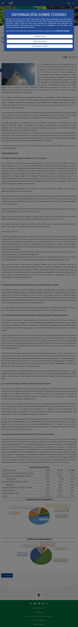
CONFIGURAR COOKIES (40, 46)
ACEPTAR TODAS (39, 36)
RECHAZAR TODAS (39, 41)
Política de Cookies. (62, 31)
